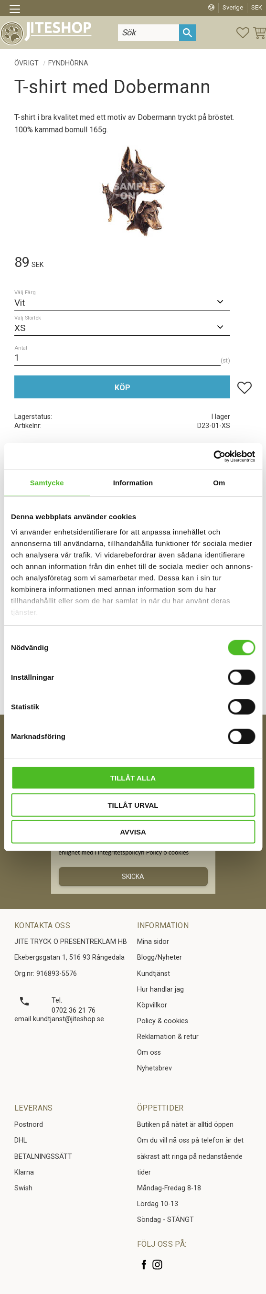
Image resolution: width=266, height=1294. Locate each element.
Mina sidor (153, 942)
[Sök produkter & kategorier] (148, 32)
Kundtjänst (153, 974)
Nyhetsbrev (154, 1068)
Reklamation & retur (168, 1037)
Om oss (149, 1052)
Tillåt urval (132, 805)
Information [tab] (133, 483)
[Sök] (187, 32)
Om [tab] (219, 483)
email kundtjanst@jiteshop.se (59, 1019)
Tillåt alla (133, 778)
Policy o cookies (167, 852)
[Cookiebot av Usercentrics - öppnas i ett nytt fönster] (213, 456)
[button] (18, 10)
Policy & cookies (162, 1021)
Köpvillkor (152, 1005)
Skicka (133, 876)
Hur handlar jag (160, 989)
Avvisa (133, 832)
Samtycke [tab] (47, 483)
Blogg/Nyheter (159, 957)
